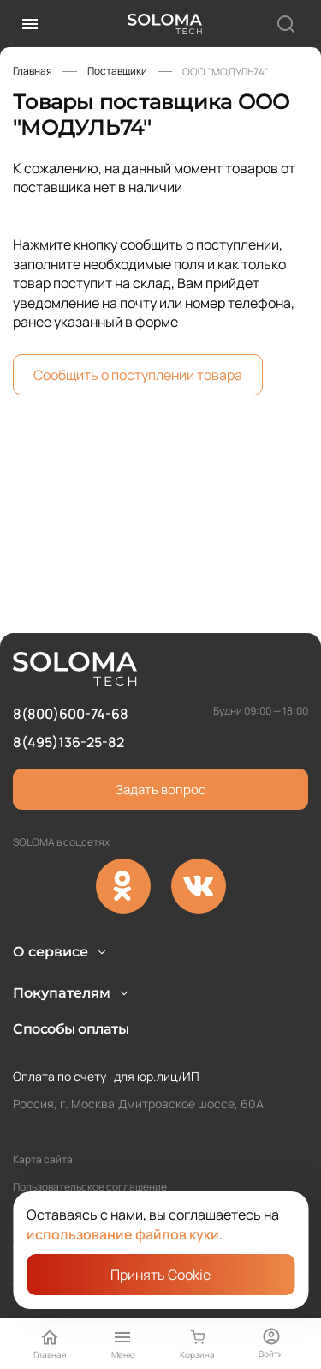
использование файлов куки (123, 1234)
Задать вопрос (160, 739)
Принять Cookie (160, 1274)
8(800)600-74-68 (70, 663)
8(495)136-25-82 (68, 691)
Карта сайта (43, 1159)
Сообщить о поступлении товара (137, 374)
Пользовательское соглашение (90, 1186)
